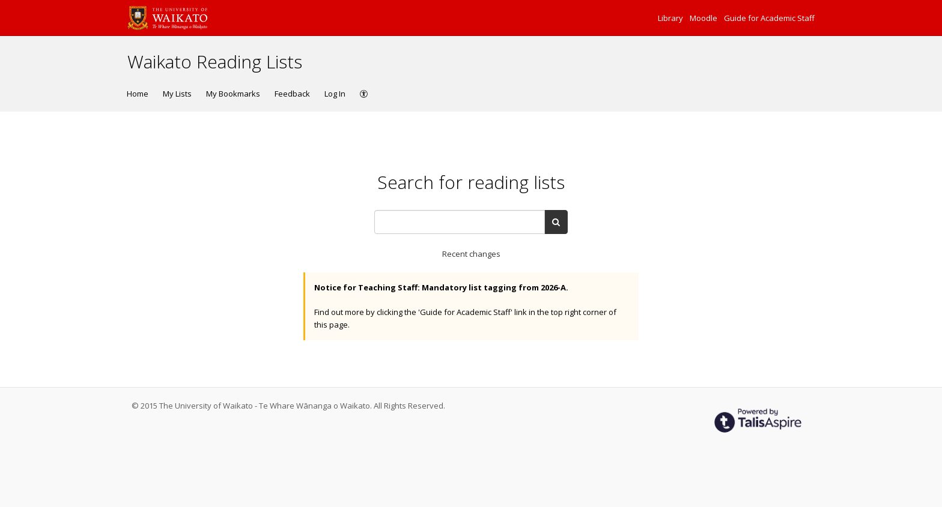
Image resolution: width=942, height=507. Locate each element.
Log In (334, 93)
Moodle (704, 18)
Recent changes (471, 253)
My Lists (177, 93)
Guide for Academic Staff (769, 18)
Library (671, 18)
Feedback (292, 93)
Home (137, 93)
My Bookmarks (233, 93)
